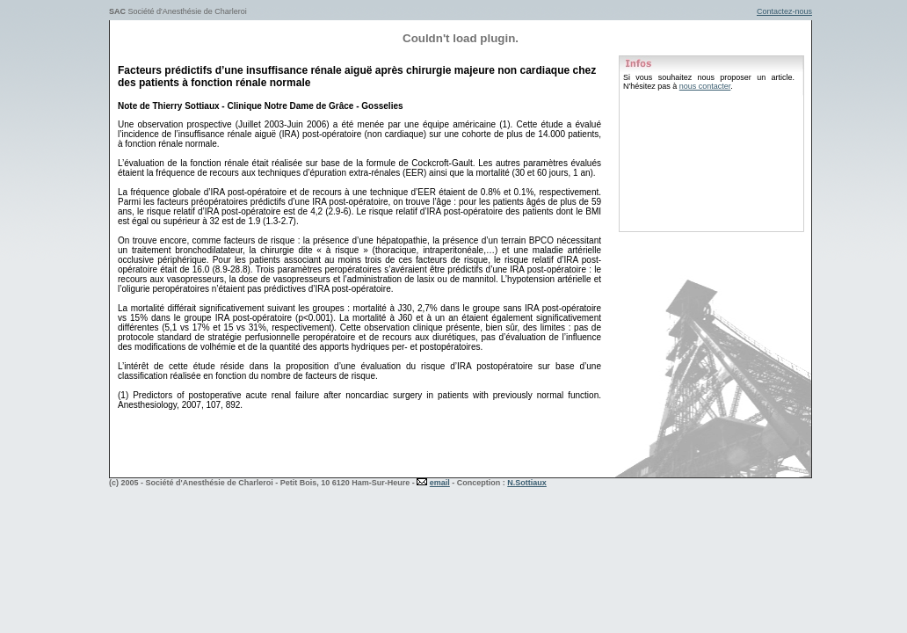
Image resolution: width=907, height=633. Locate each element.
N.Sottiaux (527, 482)
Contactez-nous (784, 11)
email (440, 482)
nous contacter (705, 86)
